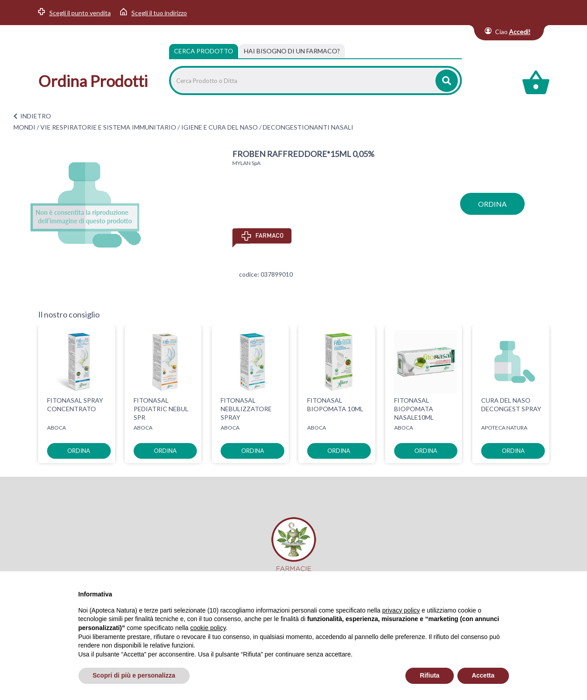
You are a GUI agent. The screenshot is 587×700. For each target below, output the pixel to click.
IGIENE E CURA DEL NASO (219, 127)
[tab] (292, 51)
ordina (492, 204)
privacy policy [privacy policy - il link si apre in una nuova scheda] (401, 610)
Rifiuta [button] (429, 675)
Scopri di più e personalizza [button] (134, 675)
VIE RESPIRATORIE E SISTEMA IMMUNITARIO (108, 127)
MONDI (24, 127)
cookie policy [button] (208, 627)
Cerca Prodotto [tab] (203, 51)
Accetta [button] (483, 675)
